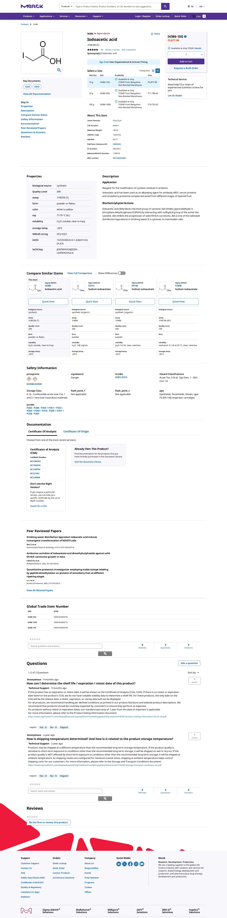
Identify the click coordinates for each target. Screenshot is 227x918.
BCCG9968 (35, 477)
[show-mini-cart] (199, 16)
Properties (27, 106)
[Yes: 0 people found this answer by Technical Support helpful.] (43, 720)
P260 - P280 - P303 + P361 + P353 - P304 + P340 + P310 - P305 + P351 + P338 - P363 (45, 410)
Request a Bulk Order (186, 68)
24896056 (117, 144)
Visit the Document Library (88, 461)
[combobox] (115, 6)
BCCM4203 (35, 461)
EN (202, 6)
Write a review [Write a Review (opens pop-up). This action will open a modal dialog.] (112, 49)
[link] (35, 639)
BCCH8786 (35, 469)
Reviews (25, 136)
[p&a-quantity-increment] (202, 54)
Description (27, 110)
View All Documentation (37, 93)
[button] (143, 16)
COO (37, 86)
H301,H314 (121, 377)
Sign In (102, 62)
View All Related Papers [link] (40, 590)
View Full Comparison (79, 273)
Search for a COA (38, 506)
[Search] (165, 6)
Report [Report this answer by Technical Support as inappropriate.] (64, 720)
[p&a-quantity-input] (186, 54)
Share (155, 33)
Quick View (48, 301)
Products (24, 24)
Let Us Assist (175, 95)
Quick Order (180, 16)
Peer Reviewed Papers (33, 128)
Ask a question (189, 655)
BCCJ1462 (34, 473)
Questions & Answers (33, 132)
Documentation (30, 123)
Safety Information (32, 119)
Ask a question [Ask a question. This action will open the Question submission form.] (129, 49)
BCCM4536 (35, 465)
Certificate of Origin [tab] (76, 431)
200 (59, 191)
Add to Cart (186, 61)
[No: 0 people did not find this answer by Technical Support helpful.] (53, 720)
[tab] (27, 24)
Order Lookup (162, 16)
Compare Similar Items (34, 115)
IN (190, 6)
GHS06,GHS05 (34, 384)
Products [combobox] (65, 6)
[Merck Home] (32, 6)
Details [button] (198, 48)
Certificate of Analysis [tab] (42, 431)
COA (27, 86)
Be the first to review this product (49, 808)
